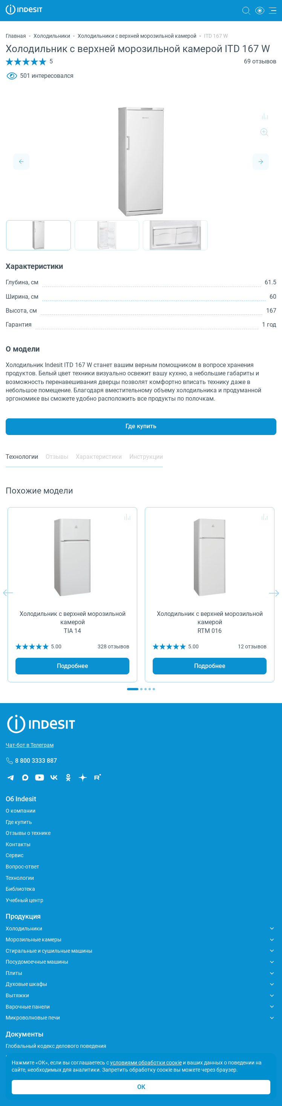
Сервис (14, 855)
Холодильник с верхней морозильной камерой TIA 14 (73, 622)
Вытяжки (17, 995)
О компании (20, 811)
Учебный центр (24, 900)
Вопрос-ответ (22, 867)
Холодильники (52, 36)
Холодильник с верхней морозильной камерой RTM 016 (210, 622)
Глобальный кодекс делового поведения (56, 1046)
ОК (141, 1087)
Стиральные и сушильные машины (49, 951)
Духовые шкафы (26, 984)
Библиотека (20, 889)
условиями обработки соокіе (146, 1063)
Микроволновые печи (33, 1018)
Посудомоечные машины (37, 962)
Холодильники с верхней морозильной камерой (137, 36)
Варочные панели (28, 1007)
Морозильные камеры (33, 939)
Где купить (141, 426)
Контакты (18, 844)
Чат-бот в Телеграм (30, 745)
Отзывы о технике (28, 833)
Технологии (20, 878)
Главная (16, 36)
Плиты (14, 973)
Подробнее (72, 665)
